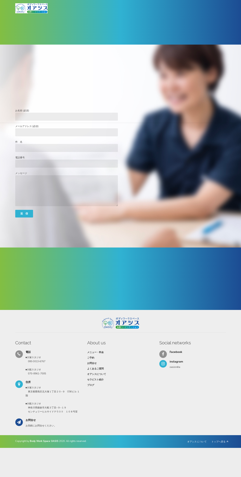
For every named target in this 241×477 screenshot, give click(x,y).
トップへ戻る (218, 441)
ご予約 (90, 357)
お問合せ (92, 363)
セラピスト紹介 (95, 379)
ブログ (90, 385)
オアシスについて (96, 374)
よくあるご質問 (95, 368)
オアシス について (197, 441)
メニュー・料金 (95, 352)
